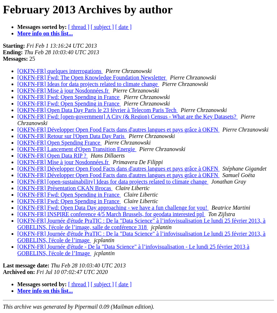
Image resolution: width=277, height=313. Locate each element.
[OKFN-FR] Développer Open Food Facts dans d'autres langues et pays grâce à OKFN (118, 130)
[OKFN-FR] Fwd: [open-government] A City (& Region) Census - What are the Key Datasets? (127, 116)
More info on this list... (45, 33)
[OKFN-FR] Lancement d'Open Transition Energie (76, 149)
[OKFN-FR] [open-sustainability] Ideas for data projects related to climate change (112, 182)
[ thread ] (78, 27)
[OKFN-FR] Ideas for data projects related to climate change (88, 84)
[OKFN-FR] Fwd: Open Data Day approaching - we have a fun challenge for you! (113, 208)
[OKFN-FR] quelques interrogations (60, 71)
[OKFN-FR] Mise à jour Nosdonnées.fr (63, 90)
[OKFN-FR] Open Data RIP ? (52, 156)
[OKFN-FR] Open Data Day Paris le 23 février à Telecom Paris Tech (97, 110)
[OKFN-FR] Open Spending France (59, 143)
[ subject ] (102, 27)
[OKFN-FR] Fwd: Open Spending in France (69, 97)
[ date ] (123, 27)
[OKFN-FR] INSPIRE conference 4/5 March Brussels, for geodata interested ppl (111, 214)
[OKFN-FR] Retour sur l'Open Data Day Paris (71, 136)
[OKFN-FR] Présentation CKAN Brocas (65, 188)
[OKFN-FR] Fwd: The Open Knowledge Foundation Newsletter (92, 77)
